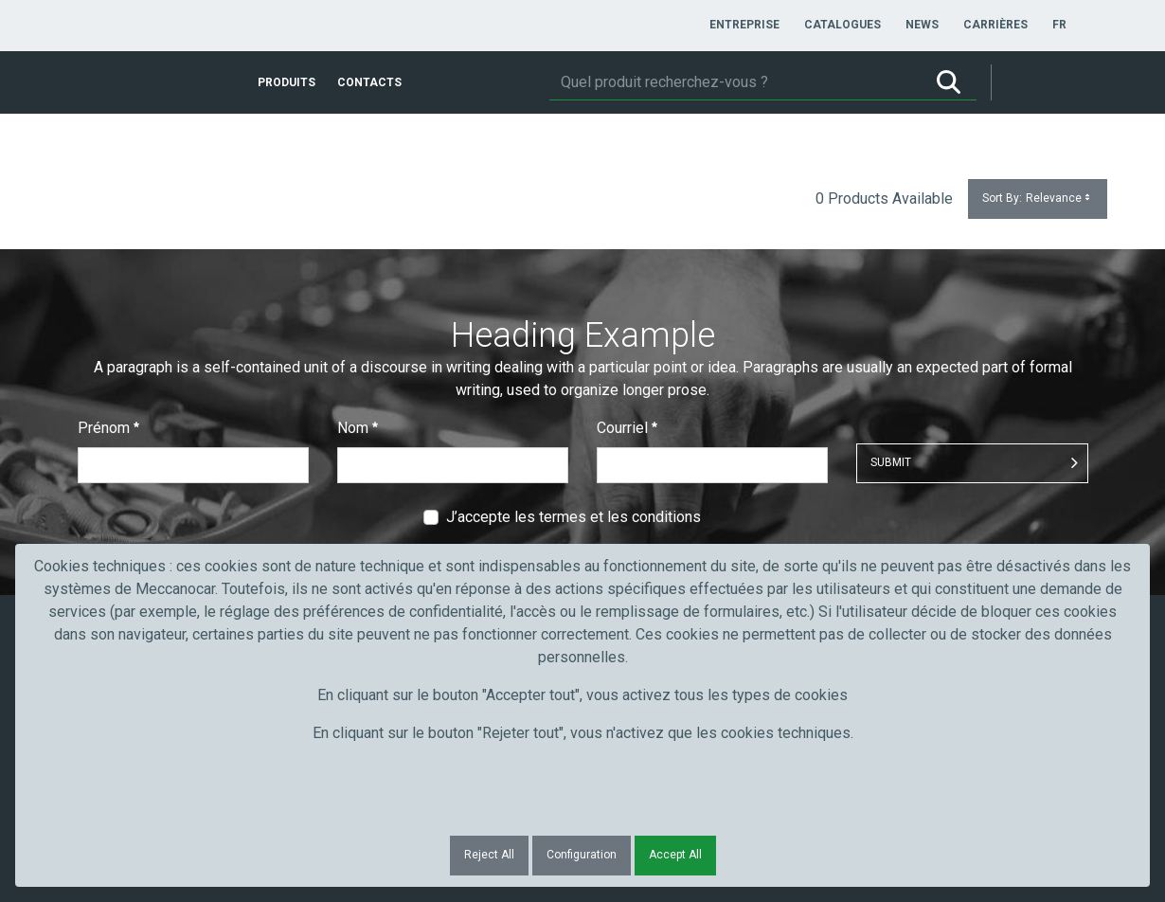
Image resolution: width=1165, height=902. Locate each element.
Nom (357, 428)
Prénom (108, 428)
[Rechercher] (735, 82)
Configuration (582, 854)
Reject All (489, 854)
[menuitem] (744, 24)
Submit (890, 462)
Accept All (675, 854)
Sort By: (1037, 198)
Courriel (627, 428)
